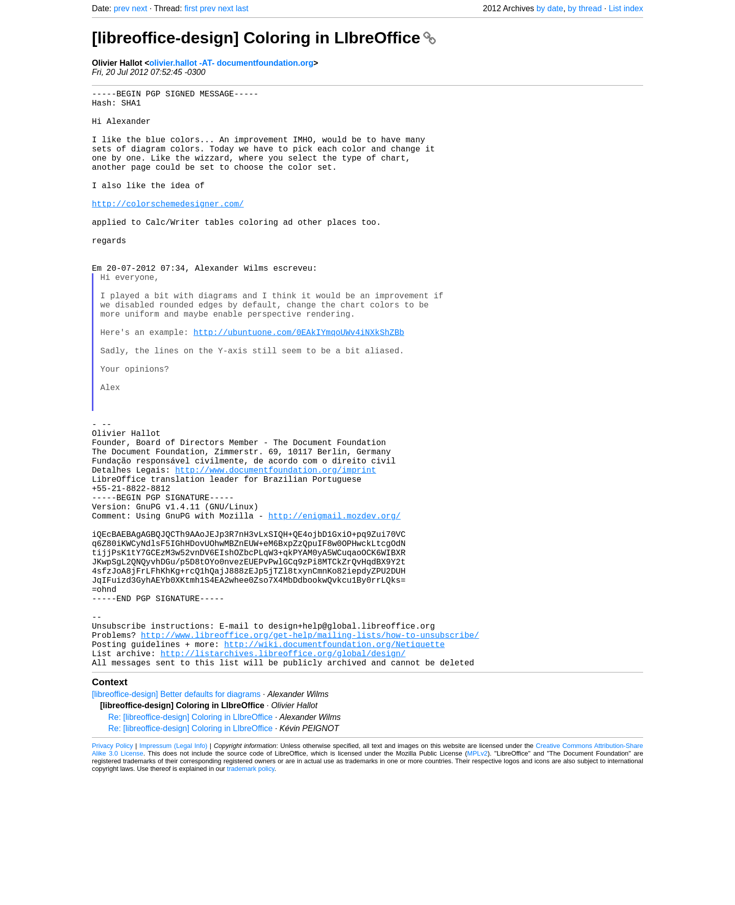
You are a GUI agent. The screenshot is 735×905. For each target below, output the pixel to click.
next (139, 8)
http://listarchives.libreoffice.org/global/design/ (282, 779)
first (191, 8)
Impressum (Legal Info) (173, 874)
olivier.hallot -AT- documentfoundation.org (231, 63)
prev (122, 8)
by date (549, 8)
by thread (585, 8)
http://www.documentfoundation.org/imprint (275, 555)
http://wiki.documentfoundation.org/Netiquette (334, 768)
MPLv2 (477, 882)
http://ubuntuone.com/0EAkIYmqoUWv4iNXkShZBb (298, 387)
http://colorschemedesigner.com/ (168, 230)
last (242, 8)
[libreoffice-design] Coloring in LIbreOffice (264, 38)
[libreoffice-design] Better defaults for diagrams (176, 822)
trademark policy (251, 897)
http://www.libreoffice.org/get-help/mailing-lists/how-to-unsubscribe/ (310, 757)
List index (625, 8)
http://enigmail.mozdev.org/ (334, 611)
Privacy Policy (112, 874)
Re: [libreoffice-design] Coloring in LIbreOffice (190, 845)
